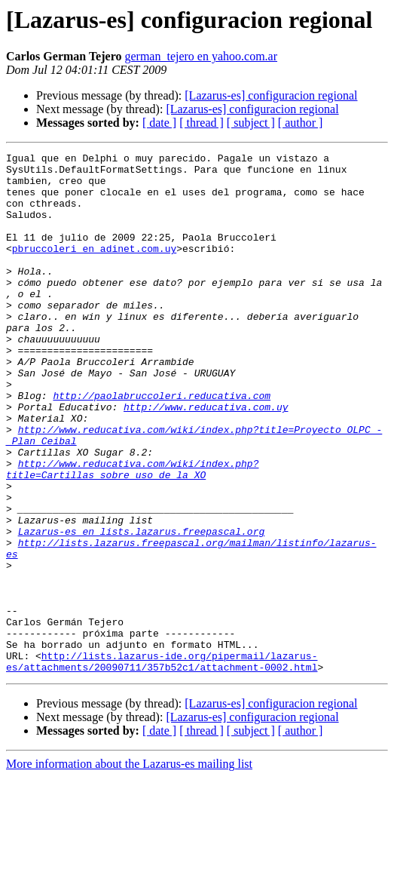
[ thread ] (201, 122)
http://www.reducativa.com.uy (206, 458)
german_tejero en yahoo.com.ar (200, 56)
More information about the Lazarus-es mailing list (129, 867)
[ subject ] (251, 122)
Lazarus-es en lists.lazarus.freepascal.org (141, 608)
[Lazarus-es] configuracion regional (271, 95)
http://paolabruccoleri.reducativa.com (161, 445)
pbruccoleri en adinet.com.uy (94, 268)
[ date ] (159, 122)
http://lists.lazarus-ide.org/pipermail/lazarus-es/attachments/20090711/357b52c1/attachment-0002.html (161, 764)
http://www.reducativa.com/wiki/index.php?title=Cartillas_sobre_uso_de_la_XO (132, 533)
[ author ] (300, 122)
